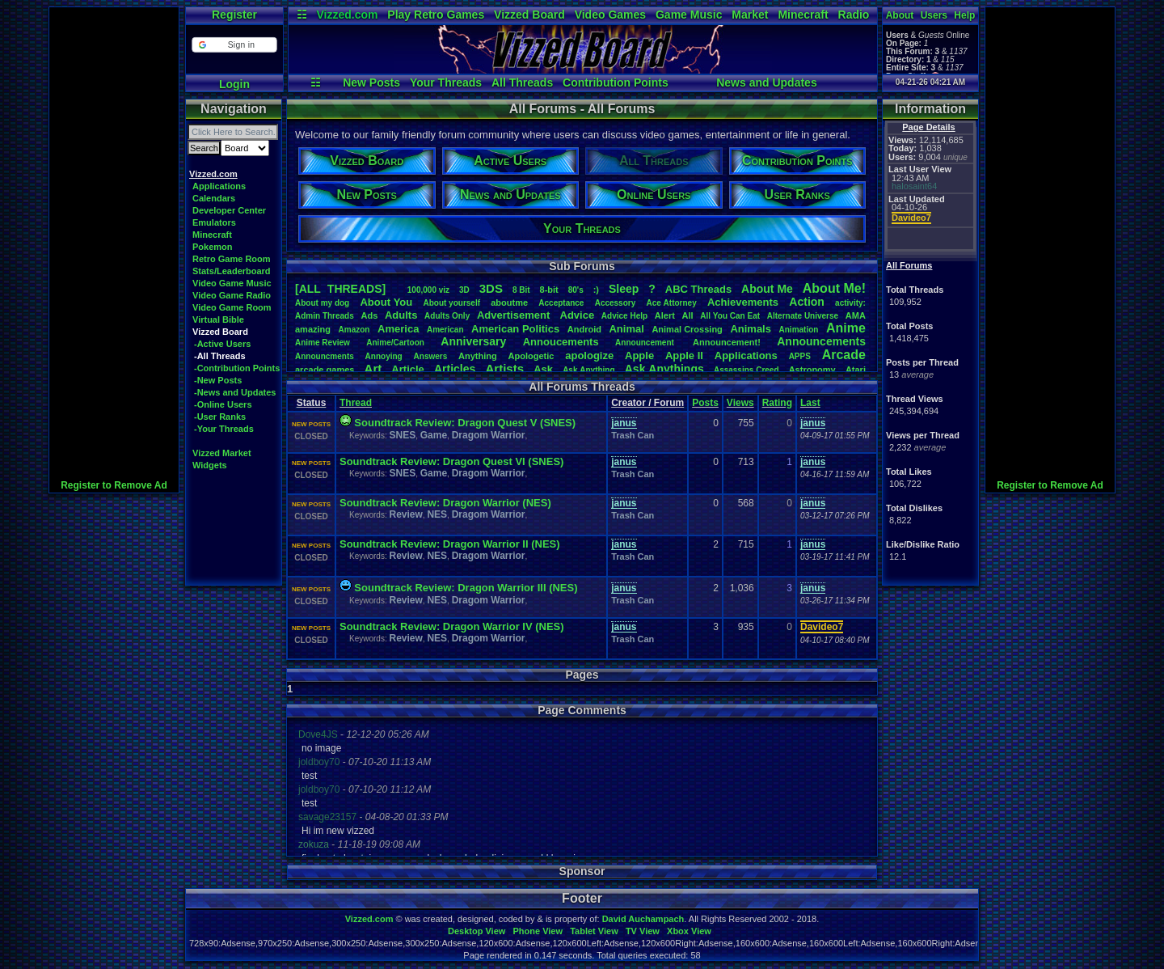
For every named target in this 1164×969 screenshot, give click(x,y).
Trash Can (632, 435)
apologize (589, 355)
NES (437, 514)
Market (750, 14)
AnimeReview (322, 342)
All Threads (522, 82)
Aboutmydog (322, 302)
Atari (856, 369)
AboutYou (386, 302)
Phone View (537, 931)
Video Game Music (232, 283)
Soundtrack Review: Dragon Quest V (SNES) (465, 423)
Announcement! (727, 342)
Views (740, 402)
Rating (777, 402)
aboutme (509, 302)
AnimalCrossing (687, 329)
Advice (577, 315)
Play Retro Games (435, 14)
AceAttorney (671, 302)
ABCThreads (698, 289)
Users (934, 15)
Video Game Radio (231, 295)
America (398, 329)
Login (234, 84)
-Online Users (223, 404)
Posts (705, 402)
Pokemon (212, 247)
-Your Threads (224, 429)
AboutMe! (834, 288)
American (445, 329)
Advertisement (515, 315)
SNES (402, 435)
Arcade (844, 355)
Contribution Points (615, 82)
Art (373, 368)
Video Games (610, 14)
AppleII (684, 355)
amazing (313, 329)
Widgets (209, 465)
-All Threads (220, 356)
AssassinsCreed (746, 370)
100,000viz (428, 290)
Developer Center (229, 210)
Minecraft (803, 14)
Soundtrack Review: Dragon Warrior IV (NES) (452, 626)
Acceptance (561, 302)
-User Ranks (220, 416)
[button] (234, 45)
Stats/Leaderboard (231, 271)
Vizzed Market (221, 453)
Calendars (213, 198)
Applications (219, 186)
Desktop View (476, 931)
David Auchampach (643, 919)
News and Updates (766, 82)
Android (584, 329)
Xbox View (689, 931)
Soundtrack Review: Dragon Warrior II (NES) (450, 544)
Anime (846, 328)
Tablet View (594, 931)
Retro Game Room (231, 259)
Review (405, 514)
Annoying (384, 356)
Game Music (689, 14)
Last (810, 402)
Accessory (615, 302)
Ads (369, 315)
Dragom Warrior (488, 435)
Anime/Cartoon (395, 342)
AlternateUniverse (802, 315)
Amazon (354, 329)
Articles (454, 368)
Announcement (646, 342)
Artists (504, 368)
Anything (477, 356)
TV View (643, 931)
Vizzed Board (529, 14)
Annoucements (561, 342)
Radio (854, 14)
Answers (431, 356)
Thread (356, 402)
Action (806, 301)
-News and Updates (235, 392)
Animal (626, 329)
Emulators (214, 222)
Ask (543, 369)
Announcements (821, 341)
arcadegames (324, 369)
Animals (750, 329)
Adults (401, 315)
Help (964, 15)
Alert (665, 315)
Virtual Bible (218, 319)
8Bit (521, 290)
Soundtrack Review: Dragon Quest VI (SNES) (451, 461)
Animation (799, 329)
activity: (850, 302)
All (688, 315)
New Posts (371, 82)
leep (624, 288)
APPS (800, 356)
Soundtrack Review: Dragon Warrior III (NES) (465, 588)
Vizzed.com (346, 14)
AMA (856, 315)
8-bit (549, 289)
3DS (491, 288)
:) (596, 289)
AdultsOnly (447, 315)
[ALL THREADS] (340, 288)
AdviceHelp (624, 315)
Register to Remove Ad (114, 485)
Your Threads (446, 82)
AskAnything (588, 370)
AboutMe (767, 288)
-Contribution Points (237, 368)
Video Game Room (232, 307)
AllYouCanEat (730, 315)
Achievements (742, 302)
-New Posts (218, 380)
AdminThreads (324, 315)
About (900, 15)
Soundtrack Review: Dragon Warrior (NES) (445, 503)
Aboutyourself (451, 302)
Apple (639, 355)
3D (464, 290)
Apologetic (531, 356)
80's (576, 290)
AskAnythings (664, 368)
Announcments (324, 356)
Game (433, 435)
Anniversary (473, 341)
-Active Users (222, 344)
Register (234, 14)
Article (407, 369)
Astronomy (812, 369)
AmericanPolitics (515, 329)
